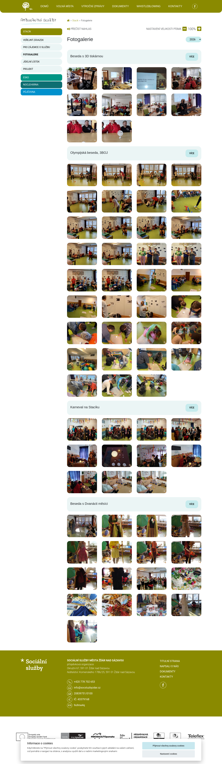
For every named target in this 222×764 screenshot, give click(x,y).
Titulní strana (170, 661)
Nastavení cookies (168, 754)
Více (191, 56)
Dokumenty (120, 6)
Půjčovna (29, 92)
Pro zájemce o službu (36, 47)
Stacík (27, 31)
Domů (45, 6)
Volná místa (65, 6)
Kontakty (175, 6)
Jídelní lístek (31, 61)
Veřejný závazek (33, 40)
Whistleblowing (149, 6)
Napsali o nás (169, 666)
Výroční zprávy (92, 6)
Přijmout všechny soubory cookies (168, 745)
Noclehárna (30, 84)
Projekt (28, 69)
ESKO (26, 77)
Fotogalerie (30, 54)
